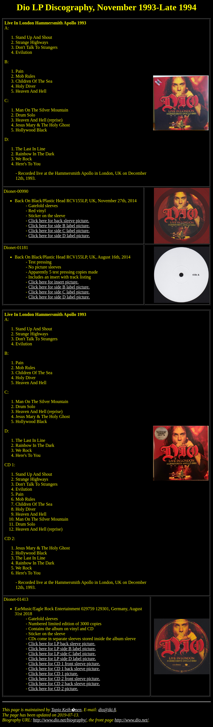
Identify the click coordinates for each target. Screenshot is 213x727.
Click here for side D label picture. (59, 235)
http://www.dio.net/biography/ (60, 720)
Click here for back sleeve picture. (58, 220)
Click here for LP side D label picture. (62, 658)
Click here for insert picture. (53, 282)
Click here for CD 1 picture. (53, 673)
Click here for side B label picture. (59, 225)
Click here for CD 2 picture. (53, 688)
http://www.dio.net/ (131, 720)
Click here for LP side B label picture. (62, 648)
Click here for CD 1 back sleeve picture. (64, 668)
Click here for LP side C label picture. (62, 653)
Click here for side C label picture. (59, 230)
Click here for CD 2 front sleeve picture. (64, 678)
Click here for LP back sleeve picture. (61, 643)
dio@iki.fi (107, 709)
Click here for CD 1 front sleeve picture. (64, 663)
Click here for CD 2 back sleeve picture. (64, 683)
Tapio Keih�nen (66, 709)
